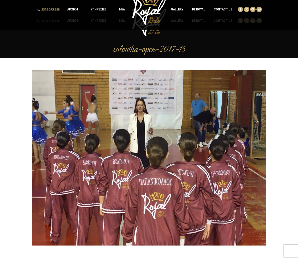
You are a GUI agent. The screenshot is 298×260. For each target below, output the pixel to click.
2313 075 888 (50, 21)
